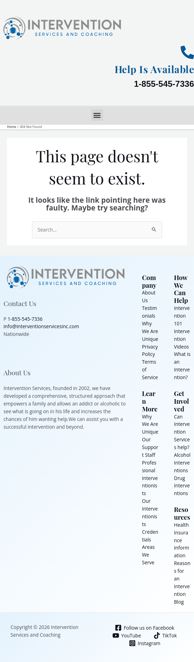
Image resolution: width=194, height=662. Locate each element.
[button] (97, 115)
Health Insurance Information (181, 540)
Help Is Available (154, 69)
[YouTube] (126, 635)
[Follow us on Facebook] (144, 627)
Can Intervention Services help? (182, 432)
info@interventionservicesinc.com (41, 326)
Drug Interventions (182, 486)
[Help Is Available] (187, 52)
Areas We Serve (148, 555)
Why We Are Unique (150, 331)
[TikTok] (165, 635)
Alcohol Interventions (182, 463)
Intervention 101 (182, 316)
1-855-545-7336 (164, 84)
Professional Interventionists (150, 478)
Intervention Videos (182, 339)
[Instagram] (144, 643)
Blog (179, 601)
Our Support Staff (150, 447)
